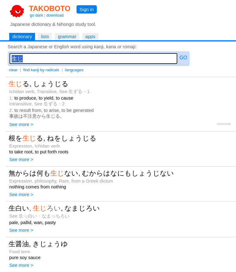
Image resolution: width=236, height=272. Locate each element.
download (55, 15)
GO (183, 57)
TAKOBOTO (49, 8)
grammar (67, 36)
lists (45, 36)
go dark (36, 15)
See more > (21, 124)
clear (13, 70)
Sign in (87, 9)
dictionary (22, 36)
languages (74, 70)
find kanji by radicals (41, 70)
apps (90, 36)
